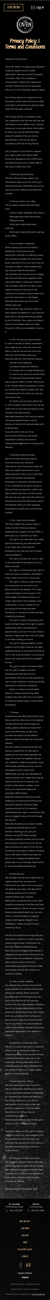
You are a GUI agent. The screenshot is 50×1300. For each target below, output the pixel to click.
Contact (25, 1256)
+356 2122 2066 (38, 1210)
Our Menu (25, 1228)
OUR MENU (13, 7)
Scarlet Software (38, 1294)
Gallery (25, 1235)
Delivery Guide (25, 1249)
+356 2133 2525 (16, 1210)
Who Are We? (25, 1221)
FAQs (25, 1242)
